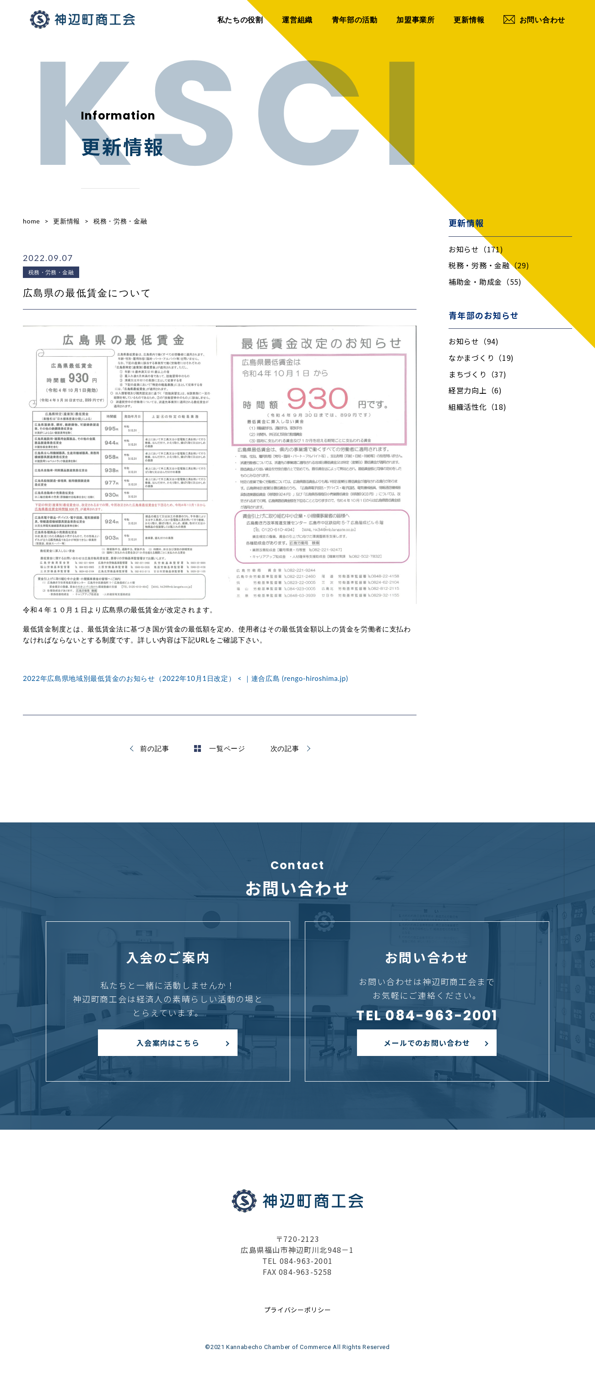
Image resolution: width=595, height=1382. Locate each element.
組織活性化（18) (477, 406)
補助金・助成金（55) (485, 281)
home (31, 221)
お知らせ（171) (476, 249)
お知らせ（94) (474, 341)
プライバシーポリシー (297, 1309)
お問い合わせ (534, 19)
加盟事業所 (415, 19)
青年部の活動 (355, 19)
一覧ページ (219, 748)
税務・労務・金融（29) (489, 265)
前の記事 (154, 748)
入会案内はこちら (168, 1042)
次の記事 (284, 748)
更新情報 (469, 19)
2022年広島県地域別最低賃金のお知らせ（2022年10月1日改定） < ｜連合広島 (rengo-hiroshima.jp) (185, 678)
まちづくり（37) (477, 374)
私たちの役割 (240, 19)
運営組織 (297, 19)
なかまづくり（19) (481, 357)
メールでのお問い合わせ (427, 1042)
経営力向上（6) (475, 390)
